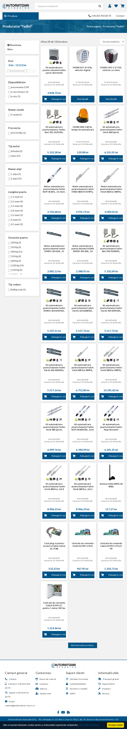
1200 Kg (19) (16, 265)
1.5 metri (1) (15, 197)
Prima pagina (94, 26)
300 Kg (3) (14, 242)
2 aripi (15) (14, 178)
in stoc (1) (14, 96)
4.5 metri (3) (15, 224)
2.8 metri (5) (15, 210)
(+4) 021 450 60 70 (99, 15)
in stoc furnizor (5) (18, 92)
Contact (120, 15)
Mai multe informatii (89, 725)
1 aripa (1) (14, 174)
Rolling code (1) (17, 289)
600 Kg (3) (14, 261)
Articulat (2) (15, 151)
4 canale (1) (15, 114)
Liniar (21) (14, 156)
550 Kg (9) (14, 256)
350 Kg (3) (14, 247)
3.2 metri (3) (15, 215)
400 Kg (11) (15, 251)
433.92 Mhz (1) (17, 133)
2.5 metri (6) (15, 206)
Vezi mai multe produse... (83, 645)
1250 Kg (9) (15, 270)
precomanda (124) (18, 87)
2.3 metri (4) (15, 201)
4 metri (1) (14, 219)
